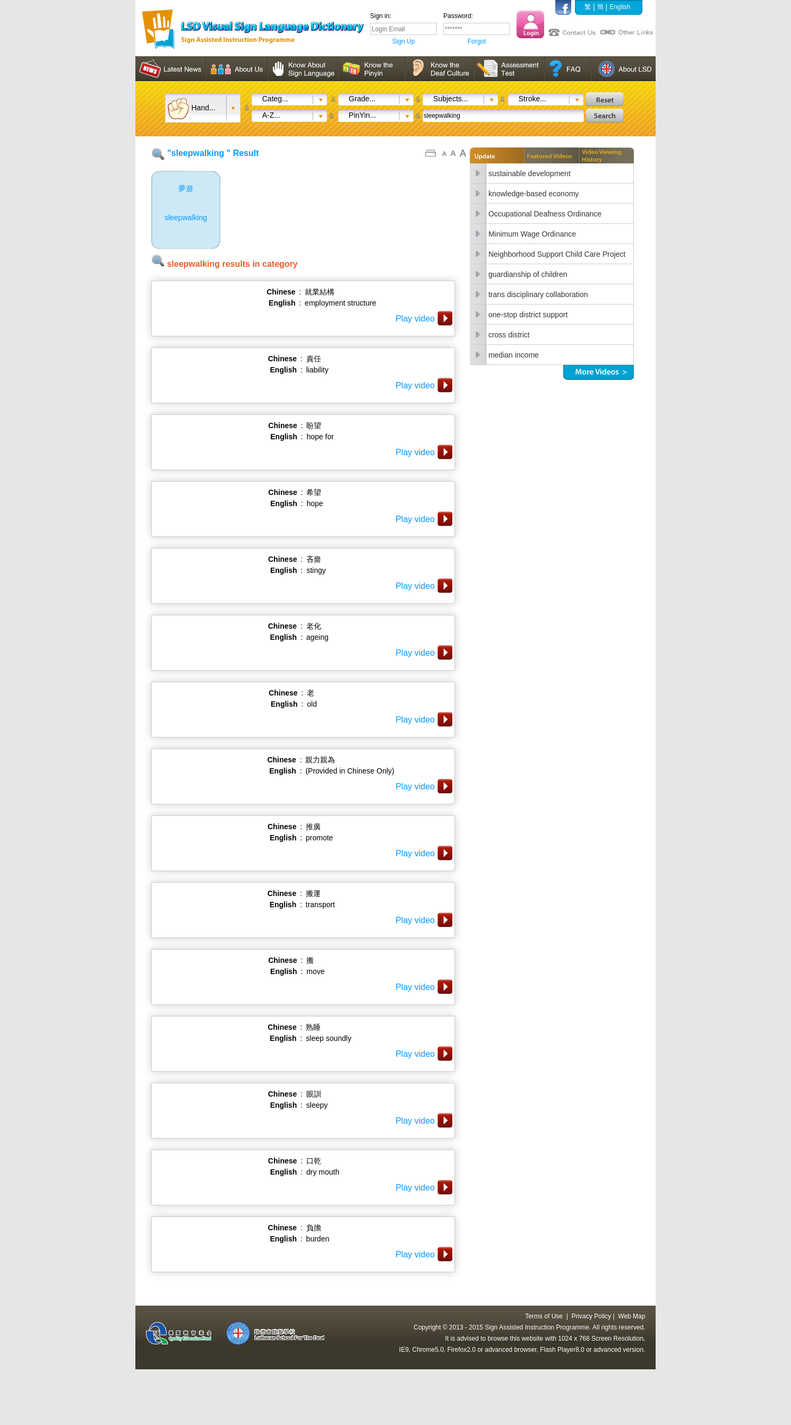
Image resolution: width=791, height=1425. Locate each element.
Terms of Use (544, 1316)
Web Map (631, 1316)
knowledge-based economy (533, 193)
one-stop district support (528, 314)
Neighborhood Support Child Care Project (556, 254)
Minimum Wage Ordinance (532, 234)
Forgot (477, 41)
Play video (415, 318)
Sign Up (403, 41)
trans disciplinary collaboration (538, 294)
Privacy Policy (591, 1316)
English (619, 7)
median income (513, 355)
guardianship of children (528, 274)
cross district (509, 335)
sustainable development (529, 173)
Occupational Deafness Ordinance (544, 214)
